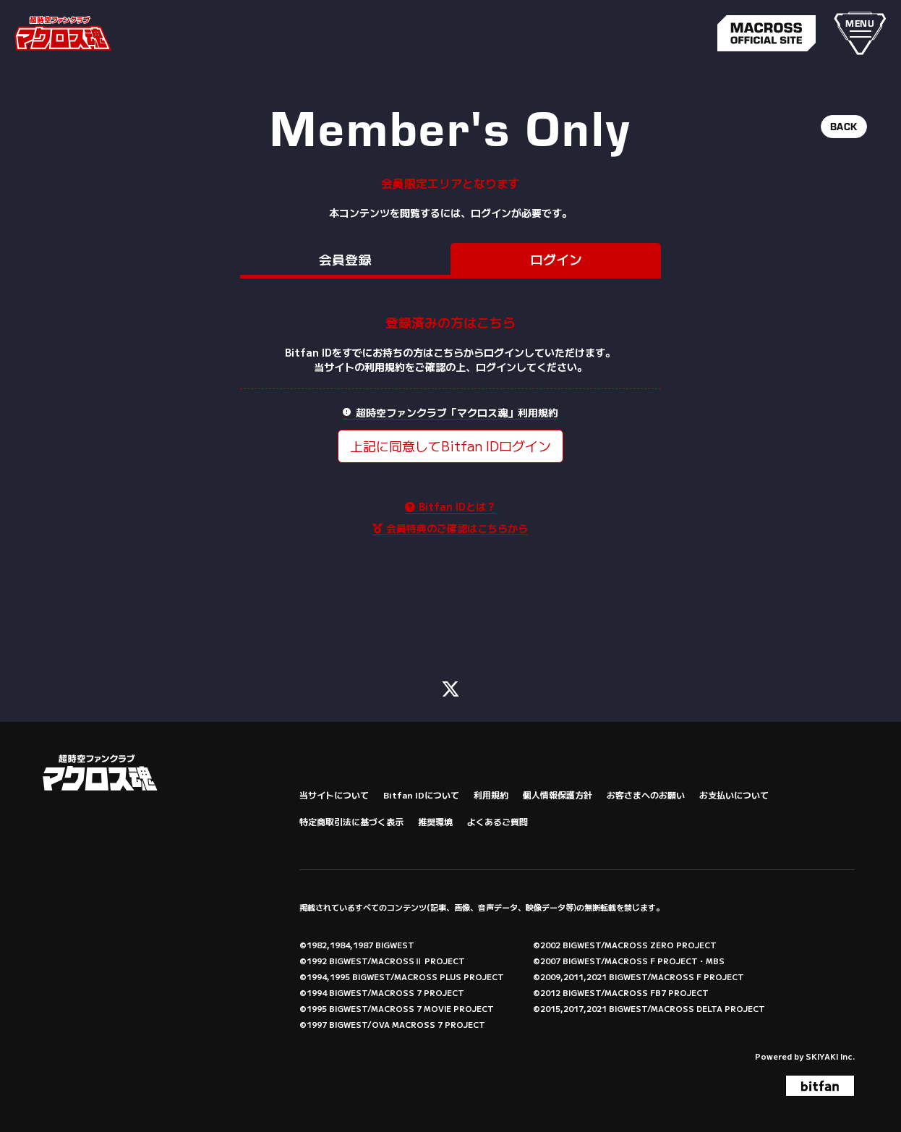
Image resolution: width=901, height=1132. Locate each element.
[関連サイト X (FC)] (450, 682)
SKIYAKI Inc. (830, 1051)
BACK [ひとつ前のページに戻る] (844, 126)
